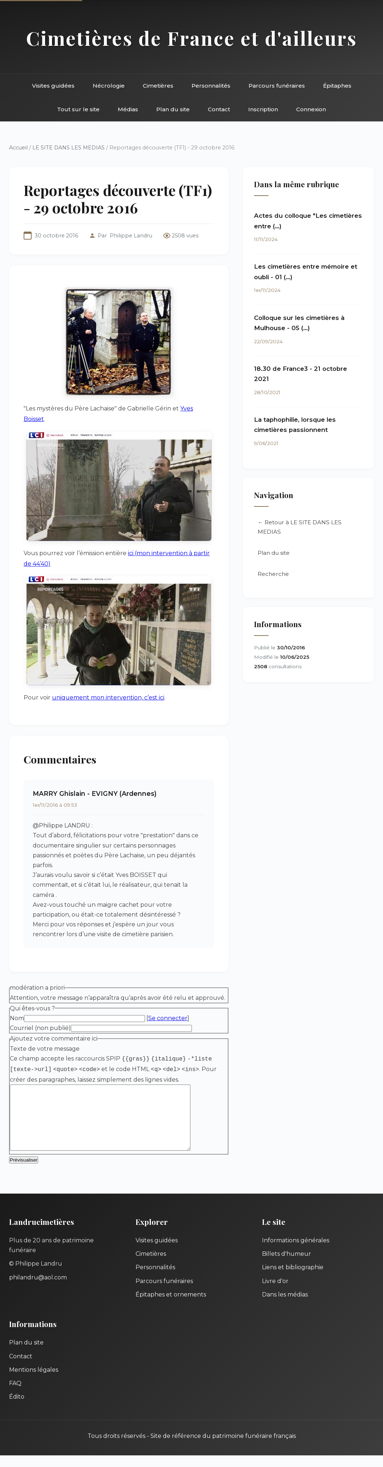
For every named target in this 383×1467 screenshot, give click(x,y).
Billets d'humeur (286, 1265)
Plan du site (173, 109)
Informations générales (295, 1251)
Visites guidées (53, 85)
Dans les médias (285, 1306)
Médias (128, 109)
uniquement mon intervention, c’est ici (108, 697)
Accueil (18, 147)
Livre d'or (275, 1292)
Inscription (263, 109)
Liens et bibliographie (292, 1278)
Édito (16, 1408)
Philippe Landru (131, 235)
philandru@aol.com (38, 1289)
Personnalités (211, 85)
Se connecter (168, 1018)
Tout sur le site (78, 109)
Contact (219, 109)
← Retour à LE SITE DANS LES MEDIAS (300, 527)
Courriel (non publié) (40, 1028)
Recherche (273, 573)
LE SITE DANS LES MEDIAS (68, 147)
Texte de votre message (45, 1048)
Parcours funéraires (277, 85)
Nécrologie (109, 85)
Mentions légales (33, 1381)
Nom (17, 1018)
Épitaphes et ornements (171, 1306)
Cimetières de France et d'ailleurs (191, 38)
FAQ (15, 1394)
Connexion (311, 109)
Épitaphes (337, 85)
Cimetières (158, 85)
